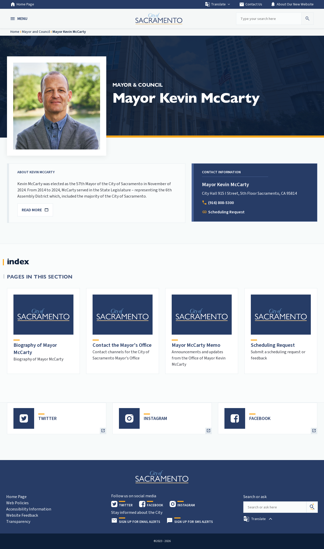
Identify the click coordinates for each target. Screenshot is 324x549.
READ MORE (35, 210)
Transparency (18, 521)
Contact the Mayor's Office (122, 345)
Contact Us (250, 4)
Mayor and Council (36, 31)
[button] (19, 18)
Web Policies (17, 503)
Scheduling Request (226, 212)
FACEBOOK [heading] (259, 418)
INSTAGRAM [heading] (155, 418)
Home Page (22, 4)
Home (14, 31)
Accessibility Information (28, 509)
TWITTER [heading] (47, 418)
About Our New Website (292, 4)
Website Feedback (22, 515)
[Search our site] (268, 18)
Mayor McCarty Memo (196, 345)
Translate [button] (218, 4)
